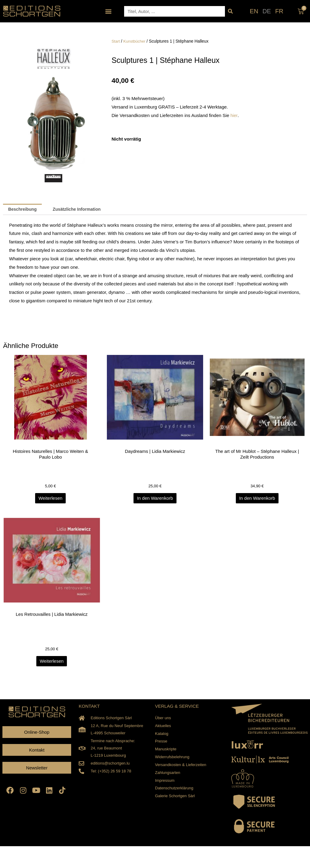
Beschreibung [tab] (23, 209)
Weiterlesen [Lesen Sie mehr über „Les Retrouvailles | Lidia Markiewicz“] (52, 663)
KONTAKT (89, 708)
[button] (109, 11)
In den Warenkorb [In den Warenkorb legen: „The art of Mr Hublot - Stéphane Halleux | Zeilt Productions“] (258, 499)
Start (115, 41)
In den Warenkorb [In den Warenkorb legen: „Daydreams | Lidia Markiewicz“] (155, 499)
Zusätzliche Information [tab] (80, 209)
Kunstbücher (135, 41)
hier (234, 115)
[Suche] (230, 11)
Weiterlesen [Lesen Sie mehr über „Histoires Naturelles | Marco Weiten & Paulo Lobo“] (52, 499)
